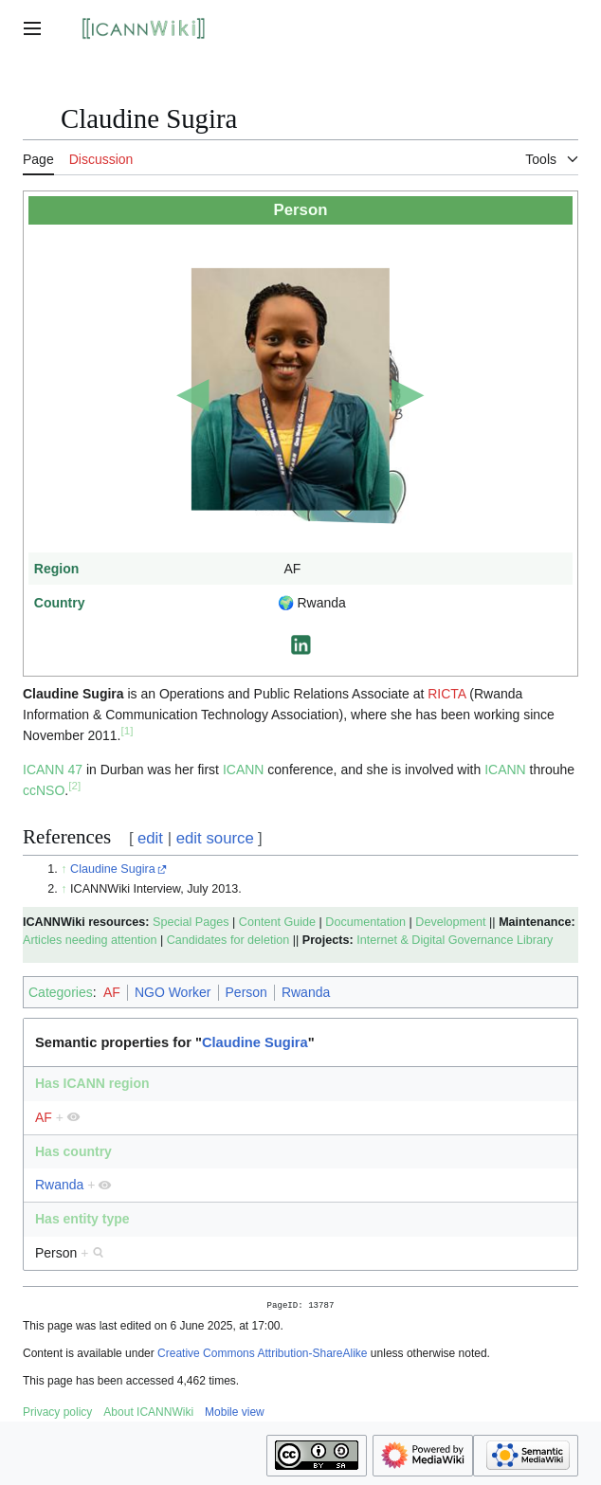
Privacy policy (57, 1414)
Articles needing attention (89, 940)
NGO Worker (173, 992)
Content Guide (277, 922)
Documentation (365, 922)
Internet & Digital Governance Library (454, 940)
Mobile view (234, 1414)
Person (246, 992)
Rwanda (306, 992)
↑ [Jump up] (63, 869)
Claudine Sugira (112, 869)
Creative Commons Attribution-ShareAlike (262, 1355)
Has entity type (82, 1218)
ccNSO (43, 790)
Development (450, 922)
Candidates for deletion (228, 940)
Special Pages (191, 922)
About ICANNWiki (148, 1414)
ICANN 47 (52, 769)
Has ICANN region (92, 1083)
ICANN (243, 769)
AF (111, 992)
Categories (60, 992)
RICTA (446, 693)
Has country (73, 1151)
